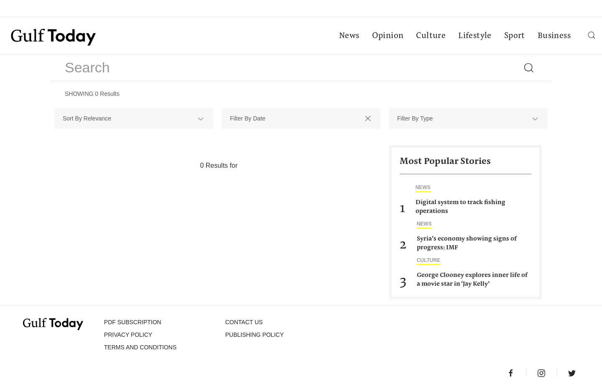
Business (554, 36)
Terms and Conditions (140, 347)
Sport (514, 36)
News (349, 36)
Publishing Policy (254, 334)
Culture (431, 36)
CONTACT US (244, 322)
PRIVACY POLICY (128, 334)
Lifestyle (475, 36)
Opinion (388, 36)
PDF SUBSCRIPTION (132, 322)
